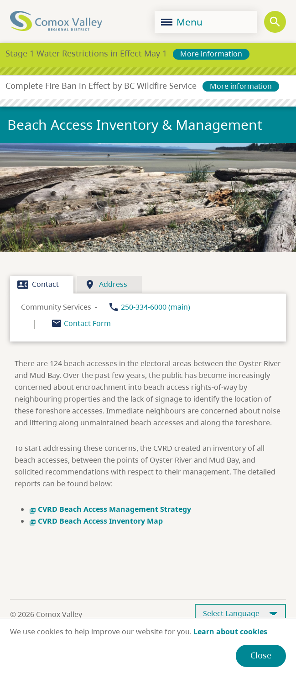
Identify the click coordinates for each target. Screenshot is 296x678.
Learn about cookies (230, 632)
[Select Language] (240, 614)
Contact (38, 284)
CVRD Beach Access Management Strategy (110, 509)
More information (211, 54)
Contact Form (87, 323)
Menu (182, 21)
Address (105, 284)
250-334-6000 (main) (155, 307)
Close (260, 655)
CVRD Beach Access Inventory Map (96, 521)
